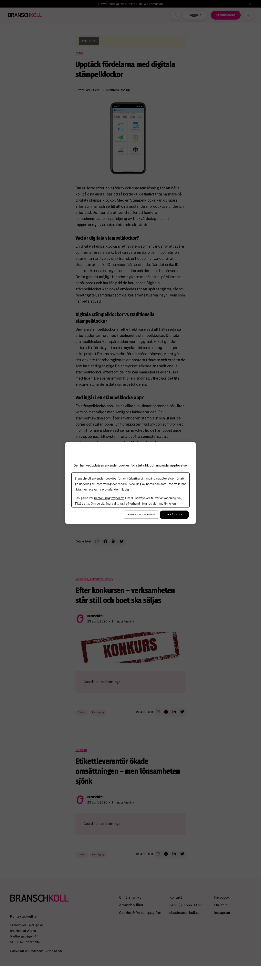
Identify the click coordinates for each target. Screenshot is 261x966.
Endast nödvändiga (141, 514)
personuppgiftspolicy (109, 498)
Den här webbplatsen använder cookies (102, 465)
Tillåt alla (174, 514)
